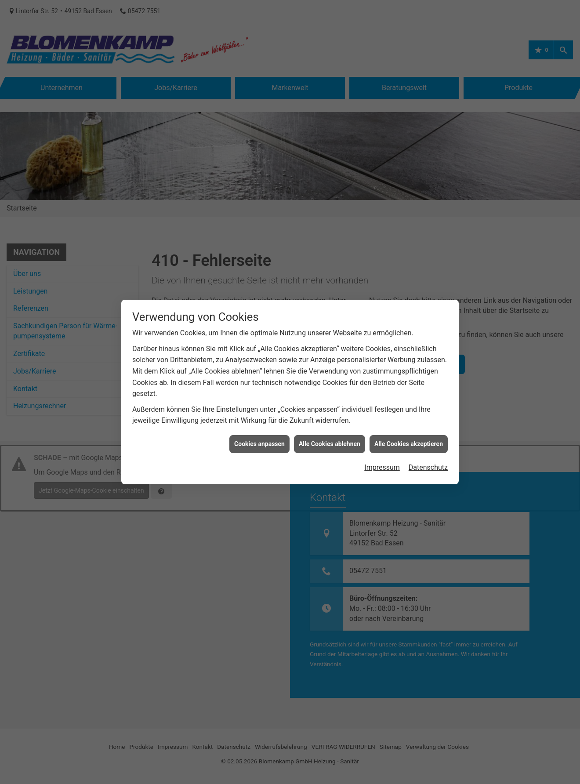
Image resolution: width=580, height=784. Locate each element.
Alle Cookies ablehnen (329, 387)
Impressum (382, 411)
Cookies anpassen (259, 387)
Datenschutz (428, 411)
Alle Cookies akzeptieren (408, 387)
